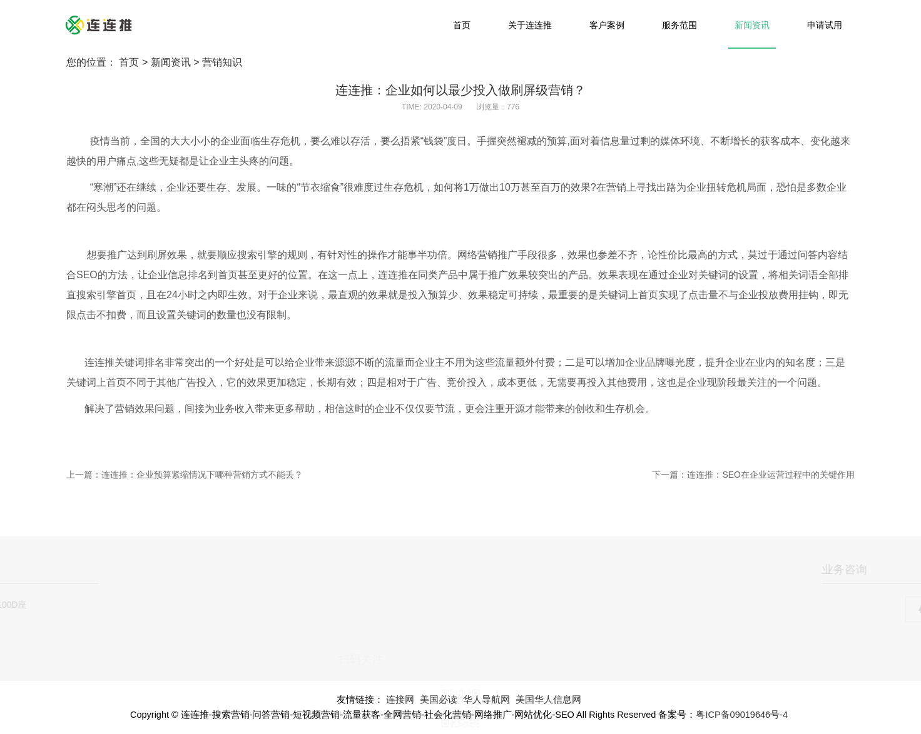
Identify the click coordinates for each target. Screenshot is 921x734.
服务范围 (679, 25)
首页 (462, 25)
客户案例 (606, 25)
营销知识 (222, 62)
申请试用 (824, 25)
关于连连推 (530, 25)
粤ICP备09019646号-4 (742, 715)
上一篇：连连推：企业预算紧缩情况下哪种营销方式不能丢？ (184, 475)
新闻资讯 (752, 25)
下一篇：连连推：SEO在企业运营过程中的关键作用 (753, 475)
